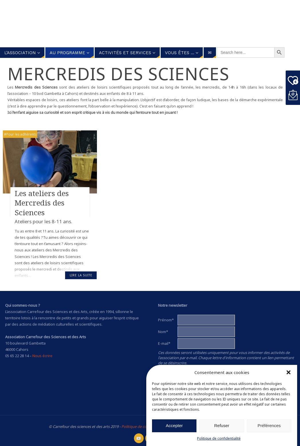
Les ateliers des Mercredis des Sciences (42, 203)
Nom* (163, 331)
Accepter (174, 425)
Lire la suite (81, 275)
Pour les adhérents (21, 134)
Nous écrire (42, 355)
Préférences (269, 425)
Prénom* (166, 319)
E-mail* (164, 343)
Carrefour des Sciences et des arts (143, 24)
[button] (288, 372)
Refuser (221, 425)
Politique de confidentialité (219, 438)
